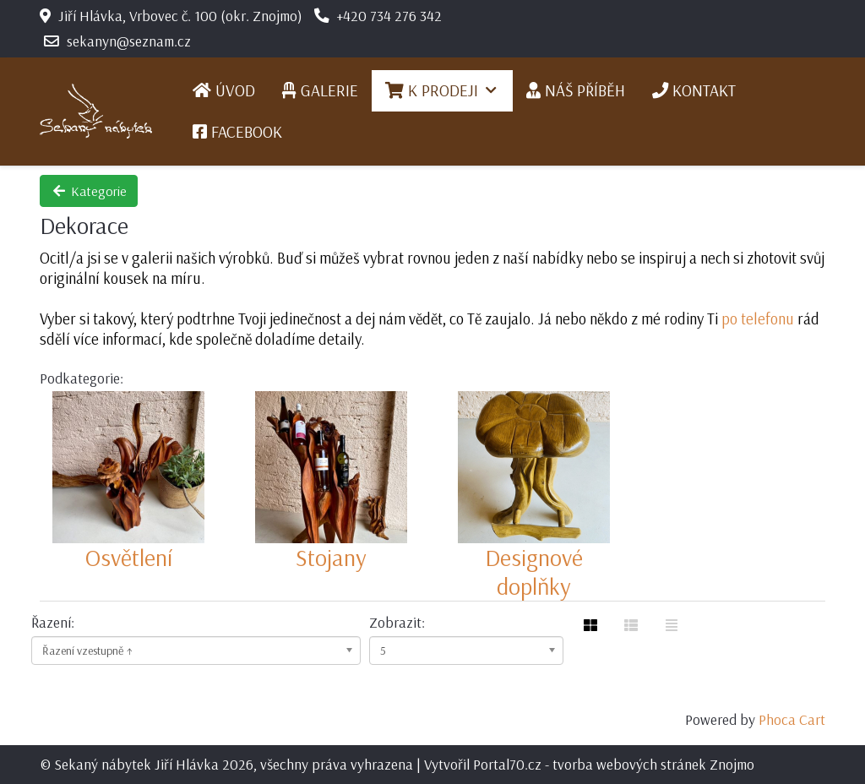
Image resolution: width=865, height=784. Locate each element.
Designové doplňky (534, 571)
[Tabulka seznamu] (631, 625)
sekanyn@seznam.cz (129, 40)
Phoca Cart (792, 719)
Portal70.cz (507, 763)
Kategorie (89, 190)
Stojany (331, 557)
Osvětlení (128, 557)
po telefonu (757, 318)
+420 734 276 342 (389, 15)
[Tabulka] (590, 625)
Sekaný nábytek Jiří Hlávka (136, 763)
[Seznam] (671, 625)
